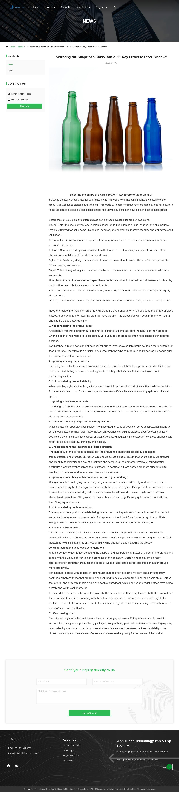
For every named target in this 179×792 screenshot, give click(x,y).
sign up (164, 767)
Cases (10, 70)
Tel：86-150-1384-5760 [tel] (19, 748)
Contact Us (83, 7)
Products (50, 7)
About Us (66, 7)
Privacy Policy (30, 789)
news (20, 47)
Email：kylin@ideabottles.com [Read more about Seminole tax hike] (22, 753)
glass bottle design (79, 386)
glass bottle (98, 220)
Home (35, 7)
